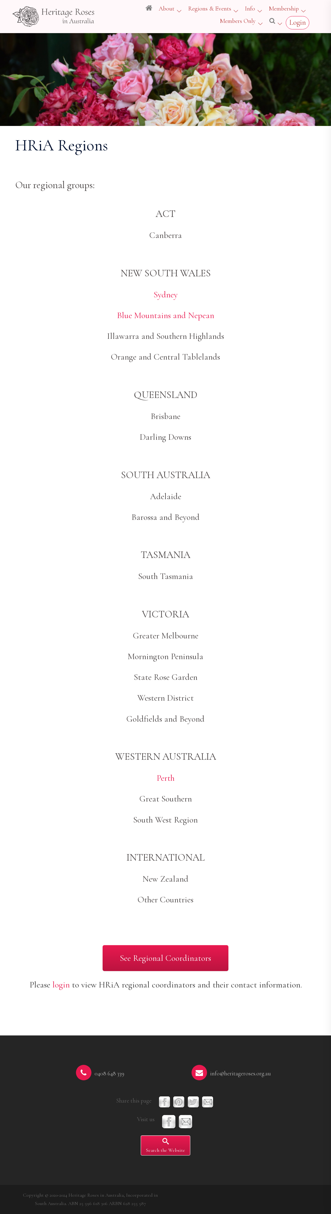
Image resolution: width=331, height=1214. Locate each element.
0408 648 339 (109, 1073)
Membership (284, 8)
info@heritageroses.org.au (240, 1073)
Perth (165, 778)
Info (250, 8)
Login (297, 22)
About (166, 8)
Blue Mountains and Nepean (165, 315)
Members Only (238, 21)
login (61, 984)
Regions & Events (209, 8)
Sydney (166, 294)
